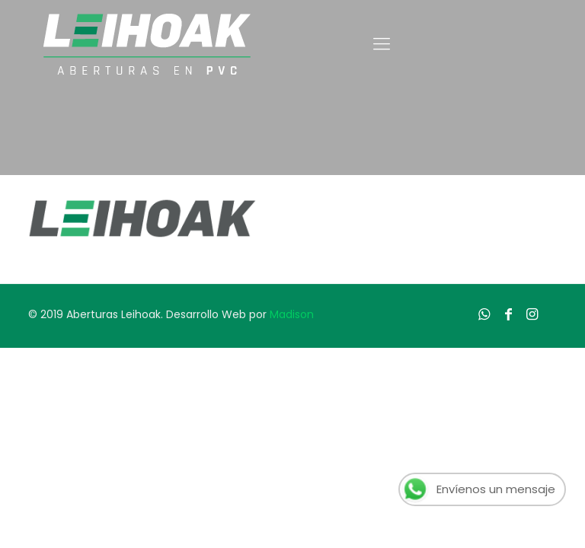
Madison (292, 314)
